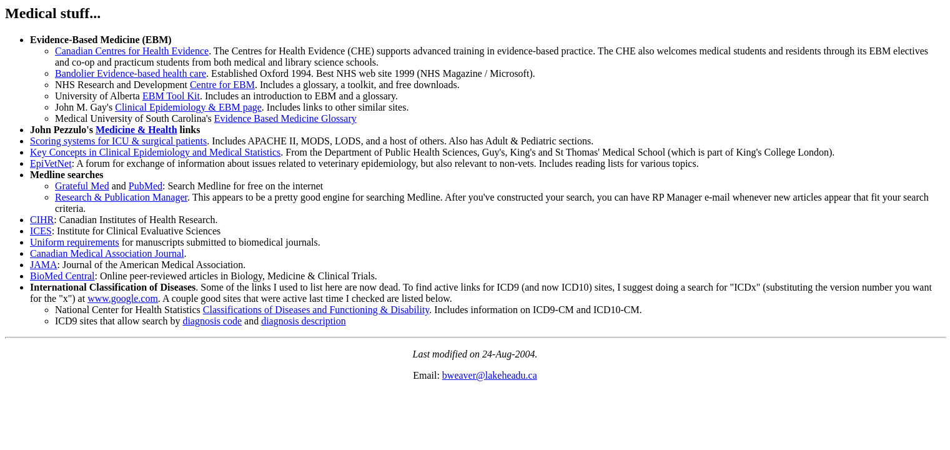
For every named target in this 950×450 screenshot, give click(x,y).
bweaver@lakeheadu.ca (489, 375)
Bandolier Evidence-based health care (130, 73)
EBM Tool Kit (171, 96)
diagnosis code (212, 321)
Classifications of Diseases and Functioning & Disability (316, 309)
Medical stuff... (53, 13)
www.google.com (122, 298)
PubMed (145, 186)
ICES (41, 231)
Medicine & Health (136, 129)
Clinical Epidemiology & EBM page (188, 107)
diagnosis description (303, 321)
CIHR (42, 219)
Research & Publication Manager (121, 197)
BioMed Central (62, 276)
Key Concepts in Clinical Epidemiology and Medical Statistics (155, 152)
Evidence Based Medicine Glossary (285, 118)
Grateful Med (82, 186)
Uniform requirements (74, 242)
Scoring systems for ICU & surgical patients (118, 141)
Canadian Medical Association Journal (107, 253)
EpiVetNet (51, 163)
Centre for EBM (222, 84)
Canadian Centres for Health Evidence (132, 51)
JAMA (43, 264)
